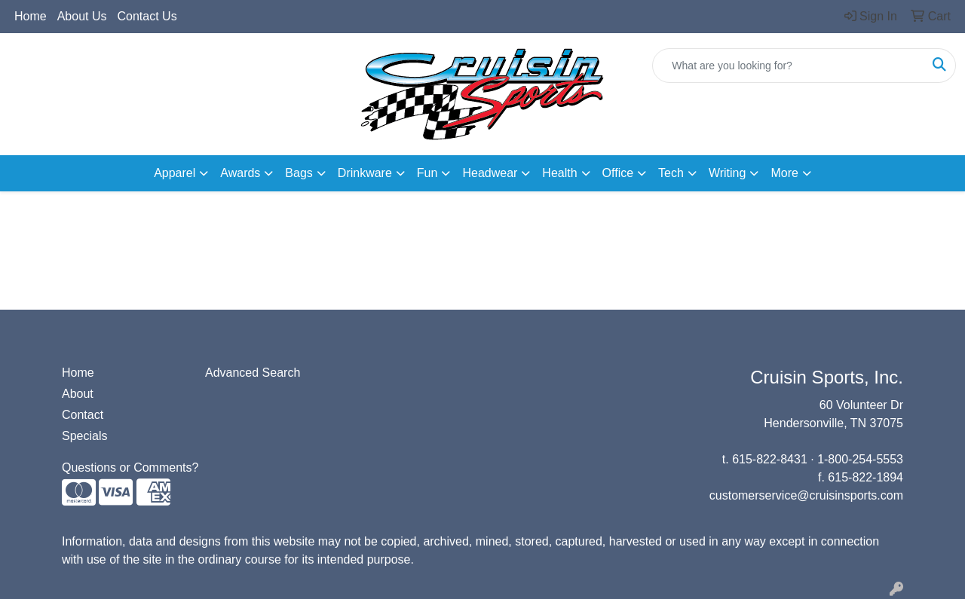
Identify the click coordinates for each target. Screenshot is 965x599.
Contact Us (147, 16)
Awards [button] (240, 173)
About (77, 393)
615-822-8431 (769, 459)
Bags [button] (298, 173)
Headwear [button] (489, 173)
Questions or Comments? (130, 467)
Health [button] (559, 173)
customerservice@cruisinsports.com (806, 495)
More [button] (784, 173)
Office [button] (618, 173)
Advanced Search (252, 372)
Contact (82, 414)
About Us (82, 16)
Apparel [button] (174, 173)
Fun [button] (427, 173)
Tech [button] (671, 173)
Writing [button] (727, 173)
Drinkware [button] (365, 173)
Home (30, 16)
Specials (84, 435)
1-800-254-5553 (860, 459)
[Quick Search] (788, 65)
